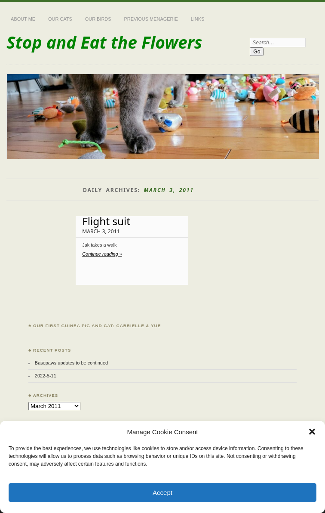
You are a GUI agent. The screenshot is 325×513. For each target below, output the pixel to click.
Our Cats (60, 19)
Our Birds (98, 19)
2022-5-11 (45, 375)
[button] (312, 431)
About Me (23, 19)
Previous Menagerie (151, 19)
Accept (162, 492)
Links (198, 19)
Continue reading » (102, 253)
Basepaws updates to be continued (71, 362)
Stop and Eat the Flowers (104, 42)
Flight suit (106, 221)
